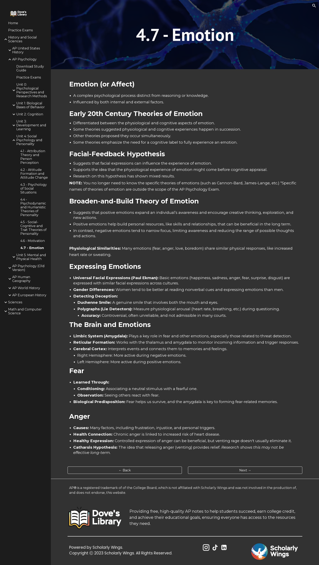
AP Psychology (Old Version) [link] (28, 268)
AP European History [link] (29, 295)
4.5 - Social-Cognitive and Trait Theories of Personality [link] (33, 228)
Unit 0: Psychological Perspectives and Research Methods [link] (31, 90)
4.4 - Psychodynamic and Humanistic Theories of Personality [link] (33, 207)
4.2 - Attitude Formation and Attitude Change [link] (34, 173)
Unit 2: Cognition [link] (29, 114)
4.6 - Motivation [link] (32, 241)
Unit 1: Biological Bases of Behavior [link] (30, 105)
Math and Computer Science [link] (25, 311)
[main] (185, 35)
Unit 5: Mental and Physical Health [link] (31, 257)
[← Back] (125, 470)
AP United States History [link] (26, 50)
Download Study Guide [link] (30, 68)
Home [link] (13, 23)
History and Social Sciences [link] (22, 39)
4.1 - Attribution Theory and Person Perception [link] (32, 157)
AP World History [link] (26, 288)
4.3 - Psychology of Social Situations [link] (33, 188)
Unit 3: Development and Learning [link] (31, 125)
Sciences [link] (15, 302)
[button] (314, 6)
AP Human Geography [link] (21, 279)
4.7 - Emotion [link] (32, 248)
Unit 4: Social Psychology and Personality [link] (29, 140)
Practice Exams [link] (20, 30)
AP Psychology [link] (24, 59)
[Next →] (245, 470)
